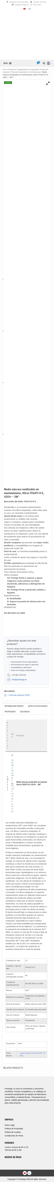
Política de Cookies (13, 1132)
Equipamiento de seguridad (28, 69)
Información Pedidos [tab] (14, 706)
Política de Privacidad (14, 1129)
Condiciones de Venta (14, 1136)
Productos (12, 69)
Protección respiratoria (19, 72)
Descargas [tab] (25, 712)
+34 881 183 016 (39, 2)
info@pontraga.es (22, 5)
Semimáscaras (35, 72)
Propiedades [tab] (10, 712)
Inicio (5, 69)
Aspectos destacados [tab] (38, 706)
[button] (6, 63)
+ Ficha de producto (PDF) (17, 695)
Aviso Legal (9, 1125)
